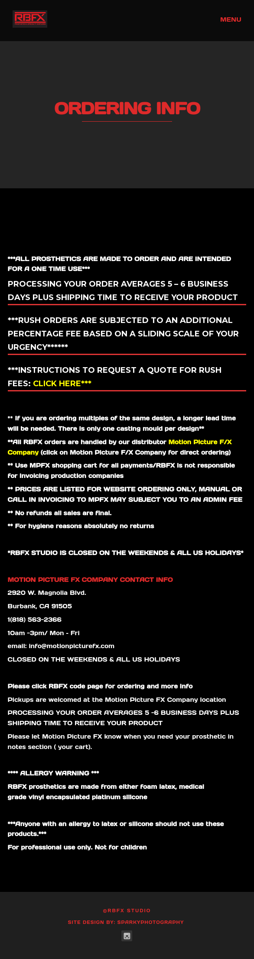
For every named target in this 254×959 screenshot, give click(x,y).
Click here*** (61, 383)
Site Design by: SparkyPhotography (126, 922)
